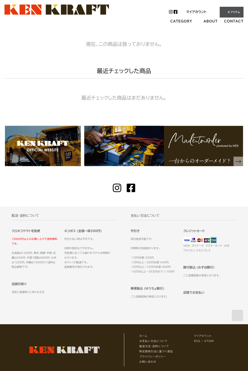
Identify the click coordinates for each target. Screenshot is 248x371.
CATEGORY (183, 21)
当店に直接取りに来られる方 (28, 292)
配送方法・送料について (154, 346)
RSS (197, 341)
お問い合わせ (147, 361)
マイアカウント (196, 11)
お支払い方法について (153, 341)
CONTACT (234, 21)
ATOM (209, 341)
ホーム (143, 336)
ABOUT (210, 21)
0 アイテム (231, 12)
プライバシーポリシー (152, 356)
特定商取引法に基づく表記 (156, 351)
